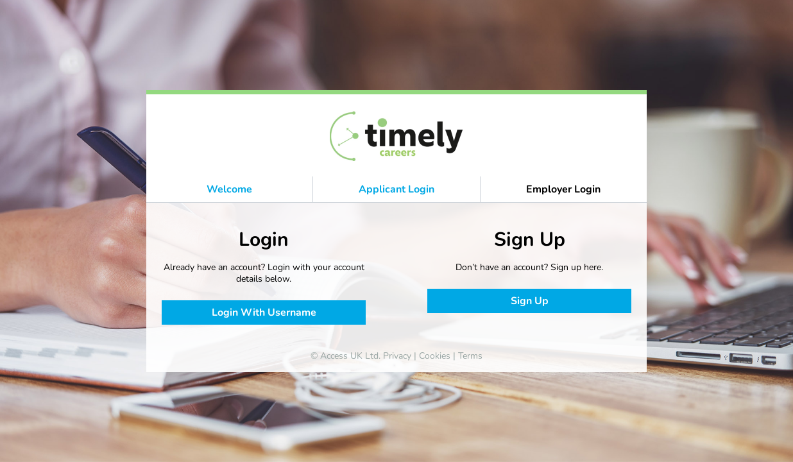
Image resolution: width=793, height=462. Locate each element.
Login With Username (264, 312)
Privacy (397, 356)
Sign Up (530, 301)
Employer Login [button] (563, 189)
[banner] (397, 135)
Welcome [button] (229, 189)
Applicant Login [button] (396, 189)
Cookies (434, 356)
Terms (470, 356)
